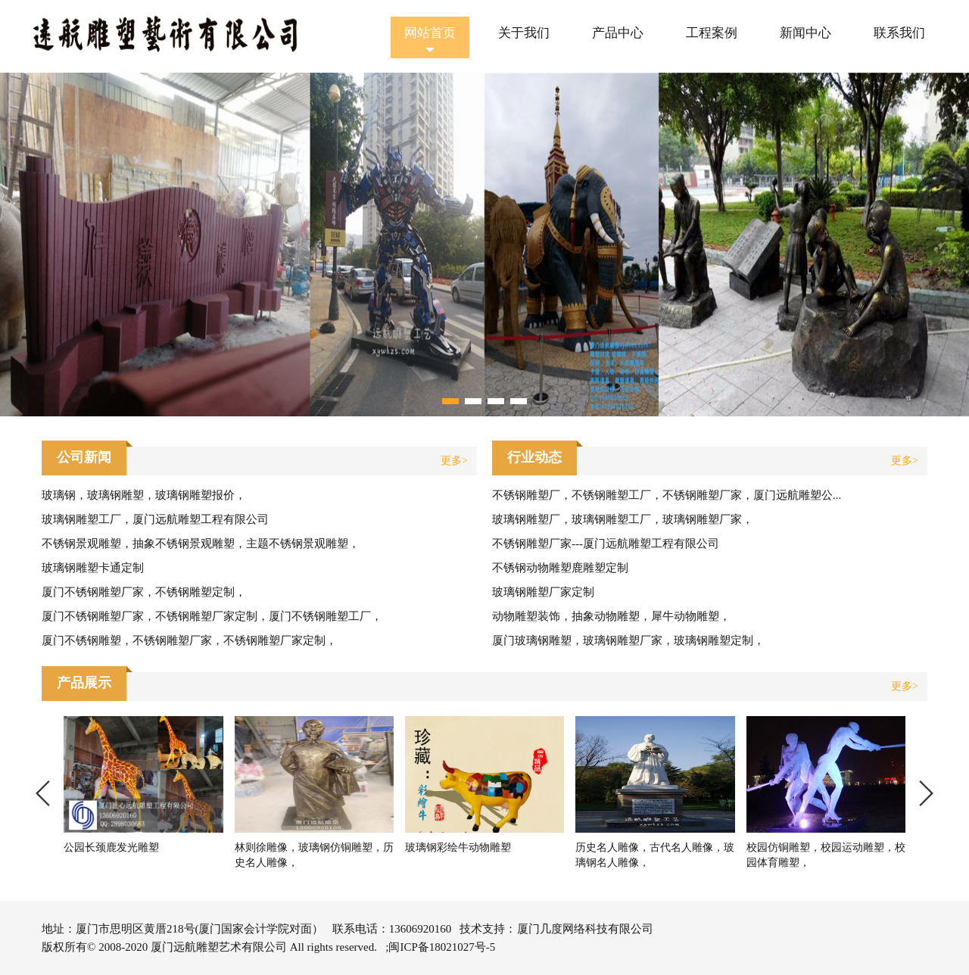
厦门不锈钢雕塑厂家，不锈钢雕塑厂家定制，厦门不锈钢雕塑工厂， (212, 616)
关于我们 (524, 33)
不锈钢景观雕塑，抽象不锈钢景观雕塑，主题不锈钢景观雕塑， (201, 543)
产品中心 (617, 33)
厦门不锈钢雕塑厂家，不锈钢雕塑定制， (144, 592)
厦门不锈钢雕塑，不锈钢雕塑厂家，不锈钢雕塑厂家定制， (189, 640)
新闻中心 (805, 33)
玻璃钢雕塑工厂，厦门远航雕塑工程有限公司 (155, 519)
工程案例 (711, 33)
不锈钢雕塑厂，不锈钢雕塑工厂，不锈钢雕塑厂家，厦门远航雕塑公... (666, 495)
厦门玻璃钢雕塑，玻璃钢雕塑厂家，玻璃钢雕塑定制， (628, 640)
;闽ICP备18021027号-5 (440, 947)
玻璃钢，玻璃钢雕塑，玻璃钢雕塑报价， (144, 495)
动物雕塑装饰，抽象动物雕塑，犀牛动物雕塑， (611, 616)
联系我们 (899, 33)
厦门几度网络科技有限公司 (585, 929)
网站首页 (430, 33)
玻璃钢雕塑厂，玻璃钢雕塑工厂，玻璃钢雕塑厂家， (622, 519)
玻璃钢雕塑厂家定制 (543, 592)
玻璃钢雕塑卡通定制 (93, 568)
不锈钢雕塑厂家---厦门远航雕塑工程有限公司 (605, 543)
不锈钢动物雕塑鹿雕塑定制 (560, 568)
